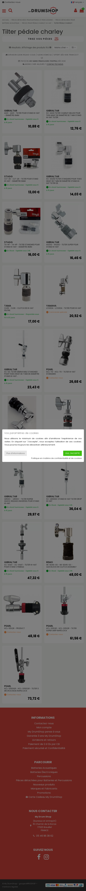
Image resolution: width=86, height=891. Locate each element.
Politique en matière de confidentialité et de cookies (56, 458)
